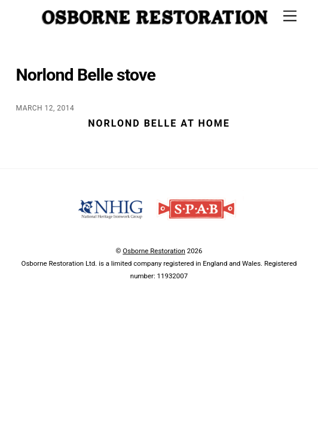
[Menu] (290, 16)
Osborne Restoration (154, 251)
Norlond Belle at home (159, 123)
